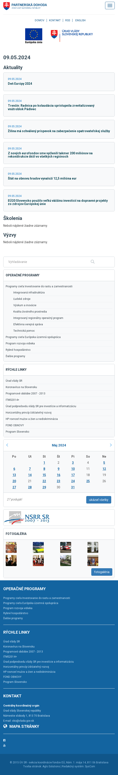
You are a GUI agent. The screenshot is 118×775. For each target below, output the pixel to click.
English (80, 20)
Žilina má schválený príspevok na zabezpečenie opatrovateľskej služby (59, 131)
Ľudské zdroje (21, 298)
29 (44, 487)
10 (73, 469)
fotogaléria (101, 572)
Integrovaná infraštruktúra (29, 292)
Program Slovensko (17, 431)
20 (14, 481)
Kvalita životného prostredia (30, 311)
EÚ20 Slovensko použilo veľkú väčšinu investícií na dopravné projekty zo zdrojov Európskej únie (58, 202)
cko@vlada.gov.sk (23, 720)
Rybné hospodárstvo (18, 349)
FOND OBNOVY (15, 425)
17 (73, 475)
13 (14, 475)
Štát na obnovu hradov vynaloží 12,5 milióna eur (42, 178)
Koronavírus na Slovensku (21, 387)
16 (58, 475)
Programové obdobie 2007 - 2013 (25, 393)
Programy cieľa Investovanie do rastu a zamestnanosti (39, 286)
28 (30, 487)
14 (30, 475)
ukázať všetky (98, 500)
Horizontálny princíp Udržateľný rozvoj (28, 412)
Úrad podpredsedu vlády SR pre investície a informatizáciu (41, 406)
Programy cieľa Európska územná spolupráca (33, 337)
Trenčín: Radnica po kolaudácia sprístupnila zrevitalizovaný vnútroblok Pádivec (51, 107)
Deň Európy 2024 (20, 83)
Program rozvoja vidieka (20, 343)
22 (44, 481)
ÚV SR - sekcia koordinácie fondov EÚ (42, 762)
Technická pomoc (24, 330)
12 (104, 469)
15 (44, 475)
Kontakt (55, 20)
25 (88, 481)
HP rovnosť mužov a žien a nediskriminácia (32, 419)
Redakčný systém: (73, 766)
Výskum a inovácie (24, 305)
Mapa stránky (21, 726)
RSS (67, 20)
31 (73, 487)
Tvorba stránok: (32, 766)
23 (58, 481)
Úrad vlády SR (14, 380)
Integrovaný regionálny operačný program (38, 318)
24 (73, 481)
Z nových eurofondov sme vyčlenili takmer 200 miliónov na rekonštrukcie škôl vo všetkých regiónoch (50, 154)
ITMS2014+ (12, 399)
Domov (39, 20)
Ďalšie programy (15, 356)
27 (14, 487)
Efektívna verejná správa (28, 324)
